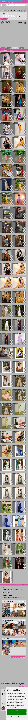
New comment (23, 686)
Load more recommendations (18, 657)
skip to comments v (22, 584)
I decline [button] (17, 713)
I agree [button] (16, 710)
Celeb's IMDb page (5, 21)
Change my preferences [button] (16, 716)
